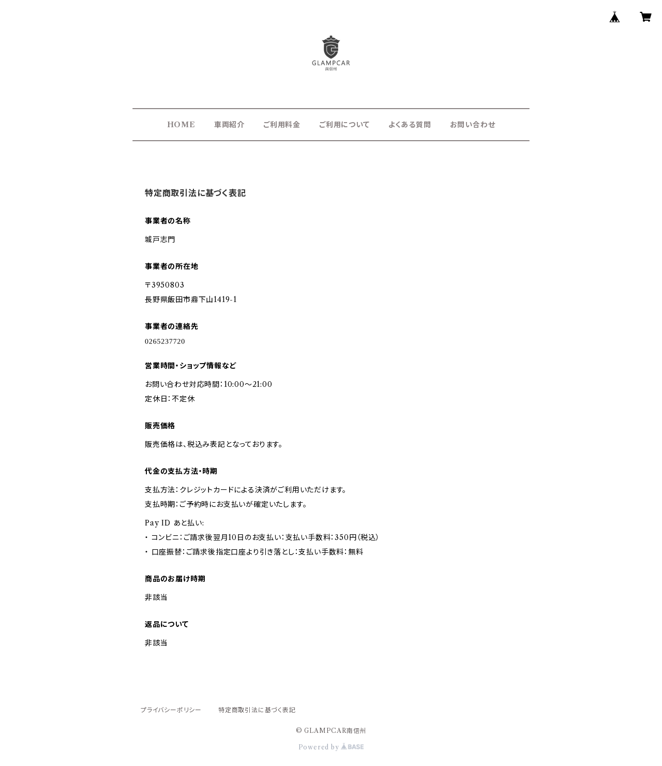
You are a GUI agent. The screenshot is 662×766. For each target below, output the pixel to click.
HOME (181, 124)
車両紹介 (229, 124)
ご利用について (344, 124)
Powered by (331, 747)
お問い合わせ (472, 124)
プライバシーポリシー (171, 710)
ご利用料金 (281, 124)
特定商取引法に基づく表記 (257, 710)
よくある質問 (409, 124)
